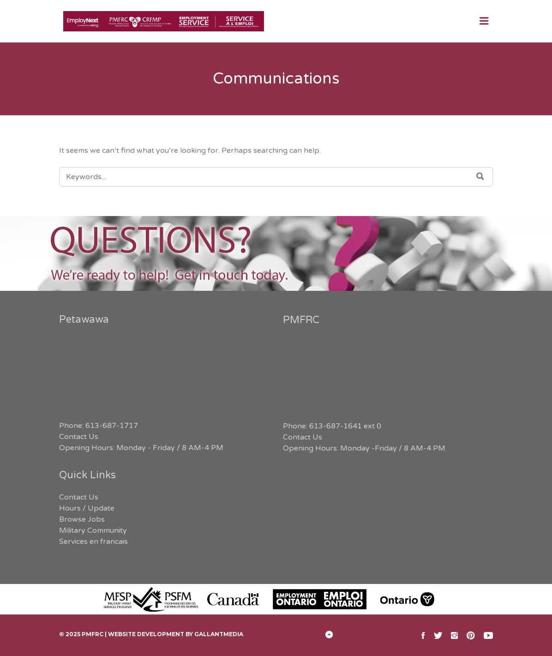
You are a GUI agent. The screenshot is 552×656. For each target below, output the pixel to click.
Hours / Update (86, 508)
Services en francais (93, 541)
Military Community (93, 530)
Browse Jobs (82, 519)
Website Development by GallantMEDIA (175, 634)
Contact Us (78, 436)
